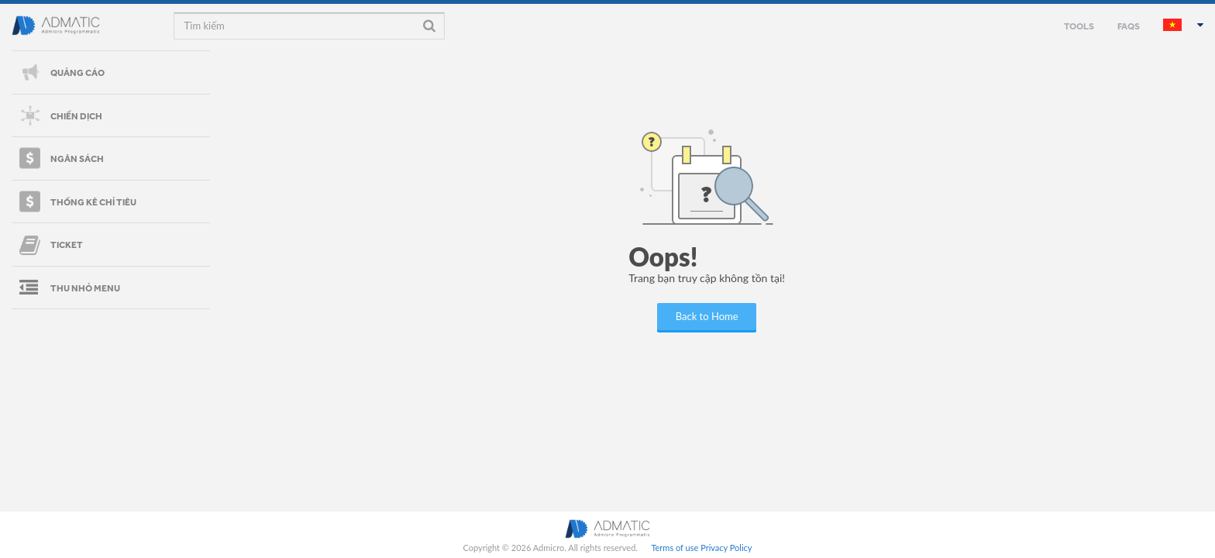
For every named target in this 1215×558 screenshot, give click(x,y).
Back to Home (707, 316)
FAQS (1128, 25)
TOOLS (1079, 25)
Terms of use (674, 547)
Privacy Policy (726, 547)
